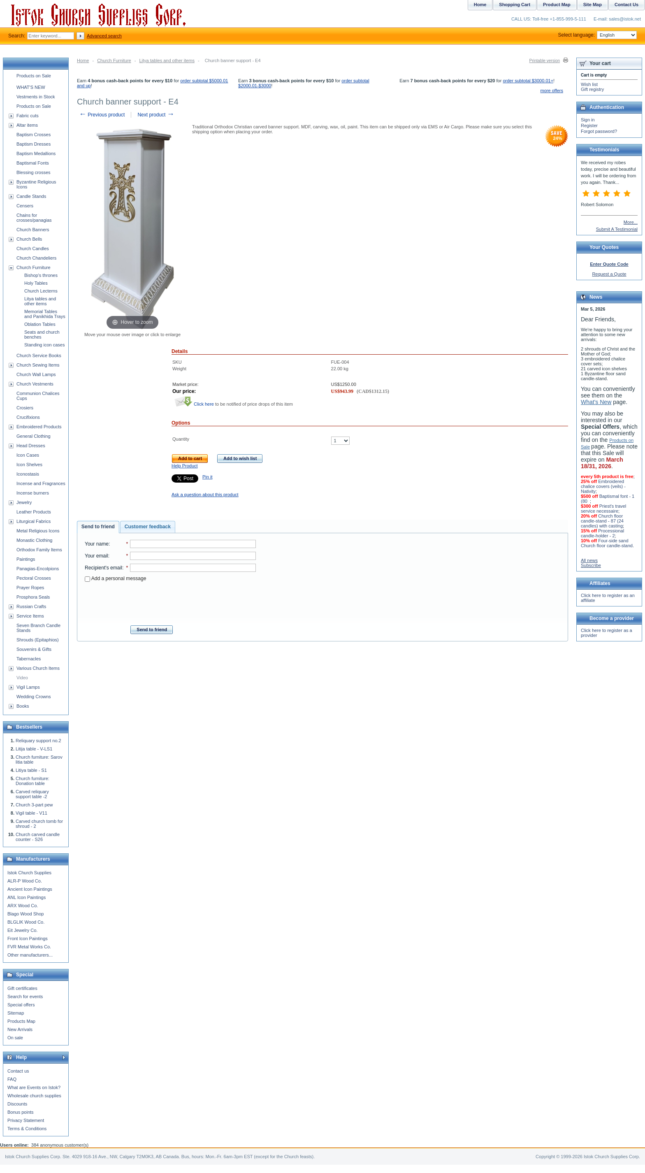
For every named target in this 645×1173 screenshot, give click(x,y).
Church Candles (32, 248)
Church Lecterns (41, 290)
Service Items (30, 615)
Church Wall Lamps (36, 374)
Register (589, 125)
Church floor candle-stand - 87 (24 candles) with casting (602, 520)
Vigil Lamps (28, 687)
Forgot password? (599, 131)
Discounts (17, 1103)
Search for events (25, 996)
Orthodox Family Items (39, 549)
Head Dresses (30, 445)
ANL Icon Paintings (26, 897)
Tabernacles (28, 658)
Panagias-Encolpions (37, 568)
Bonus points (20, 1112)
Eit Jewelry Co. (22, 930)
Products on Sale (33, 75)
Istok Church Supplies (29, 872)
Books (22, 706)
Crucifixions (28, 417)
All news (589, 560)
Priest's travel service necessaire (603, 508)
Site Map (592, 4)
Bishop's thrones (41, 275)
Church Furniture (114, 60)
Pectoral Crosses (33, 578)
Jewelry (24, 502)
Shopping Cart (514, 4)
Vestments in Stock (35, 96)
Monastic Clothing (34, 540)
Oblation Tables (40, 324)
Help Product (185, 465)
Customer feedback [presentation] (148, 527)
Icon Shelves (29, 464)
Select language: (597, 35)
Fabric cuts (27, 115)
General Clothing (33, 436)
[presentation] (170, 601)
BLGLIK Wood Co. (25, 922)
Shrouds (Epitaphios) (37, 639)
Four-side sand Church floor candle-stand (607, 543)
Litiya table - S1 (31, 770)
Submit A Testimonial (617, 229)
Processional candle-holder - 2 (602, 533)
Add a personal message (115, 578)
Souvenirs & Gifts (33, 649)
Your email (96, 556)
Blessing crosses (33, 172)
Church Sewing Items (38, 364)
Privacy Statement (25, 1120)
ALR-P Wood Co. (24, 880)
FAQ (11, 1079)
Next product (155, 115)
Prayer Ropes (30, 587)
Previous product (102, 115)
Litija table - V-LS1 (34, 748)
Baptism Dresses (33, 144)
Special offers (21, 1004)
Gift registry (592, 89)
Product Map (557, 4)
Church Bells (29, 239)
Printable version (544, 60)
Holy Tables (36, 283)
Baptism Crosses (33, 134)
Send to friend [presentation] (98, 527)
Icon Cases (27, 455)
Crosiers (24, 407)
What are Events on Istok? (33, 1087)
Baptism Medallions (36, 153)
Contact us (18, 1070)
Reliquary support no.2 (38, 740)
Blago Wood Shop (25, 913)
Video (22, 677)
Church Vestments (34, 383)
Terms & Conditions (26, 1128)
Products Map (21, 1021)
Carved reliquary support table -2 (32, 794)
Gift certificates (22, 988)
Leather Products (33, 511)
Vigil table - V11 (31, 813)
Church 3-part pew (34, 804)
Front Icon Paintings (27, 938)
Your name (97, 544)
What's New (596, 402)
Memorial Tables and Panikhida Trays (44, 314)
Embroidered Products (38, 426)
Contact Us (626, 4)
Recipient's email (103, 568)
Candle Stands (31, 196)
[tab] (98, 527)
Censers (24, 205)
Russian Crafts (31, 606)
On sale (15, 1037)
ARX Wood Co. (22, 905)
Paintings (25, 559)
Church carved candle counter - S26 (38, 837)
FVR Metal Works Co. (29, 946)
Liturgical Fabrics (33, 521)
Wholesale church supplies (34, 1095)
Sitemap (15, 1012)
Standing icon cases (44, 344)
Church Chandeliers (36, 258)
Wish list (589, 84)
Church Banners (32, 229)
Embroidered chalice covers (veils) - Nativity (603, 486)
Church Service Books (38, 355)
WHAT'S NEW (30, 87)
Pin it (207, 476)
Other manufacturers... (30, 954)
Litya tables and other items (167, 60)
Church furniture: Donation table (32, 781)
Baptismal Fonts (32, 162)
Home (83, 60)
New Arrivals (19, 1029)
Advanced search (104, 35)
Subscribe (591, 565)
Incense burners (32, 492)
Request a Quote (609, 274)
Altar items (27, 125)
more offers (552, 90)
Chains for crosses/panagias (34, 218)
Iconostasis (27, 474)
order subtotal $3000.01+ (528, 80)
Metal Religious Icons (38, 530)
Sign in (588, 119)
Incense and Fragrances (40, 483)
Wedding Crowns (33, 696)
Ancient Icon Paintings (29, 889)
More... (631, 222)
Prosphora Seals (33, 597)
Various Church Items (38, 668)
